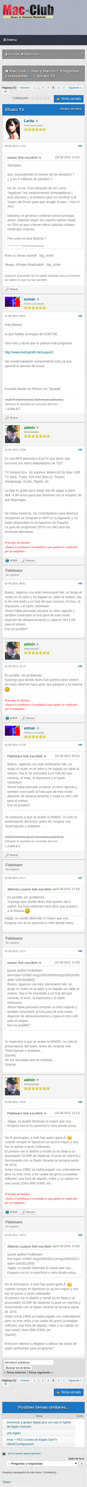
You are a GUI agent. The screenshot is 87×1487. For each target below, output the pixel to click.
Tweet (6, 1482)
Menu (10, 40)
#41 (80, 146)
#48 (80, 951)
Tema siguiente (39, 1372)
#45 (80, 666)
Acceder (12, 54)
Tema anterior (16, 1372)
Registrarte (30, 54)
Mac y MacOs (43, 71)
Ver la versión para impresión (24, 1453)
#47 (80, 877)
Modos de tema (71, 108)
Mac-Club (18, 71)
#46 (80, 744)
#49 (80, 1102)
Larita (29, 121)
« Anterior (24, 87)
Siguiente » (74, 87)
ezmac (29, 299)
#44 (80, 583)
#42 (80, 315)
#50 (80, 1235)
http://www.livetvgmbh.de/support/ (29, 352)
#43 (80, 449)
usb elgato (14, 1433)
